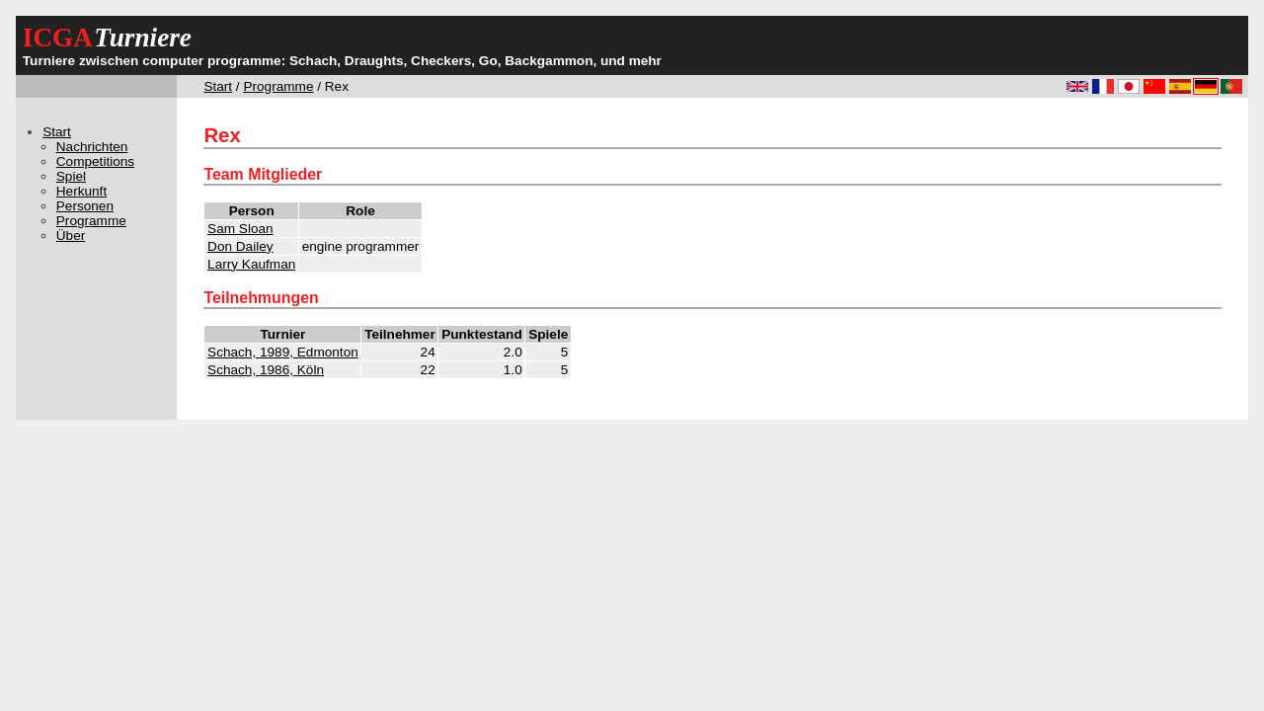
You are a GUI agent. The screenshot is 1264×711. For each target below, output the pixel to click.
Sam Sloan (240, 228)
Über (70, 235)
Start (217, 86)
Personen (85, 205)
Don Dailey (240, 246)
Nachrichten (92, 146)
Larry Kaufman (251, 264)
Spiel (71, 176)
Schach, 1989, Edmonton (282, 352)
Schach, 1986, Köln (265, 369)
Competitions (95, 161)
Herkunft (81, 191)
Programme (278, 86)
